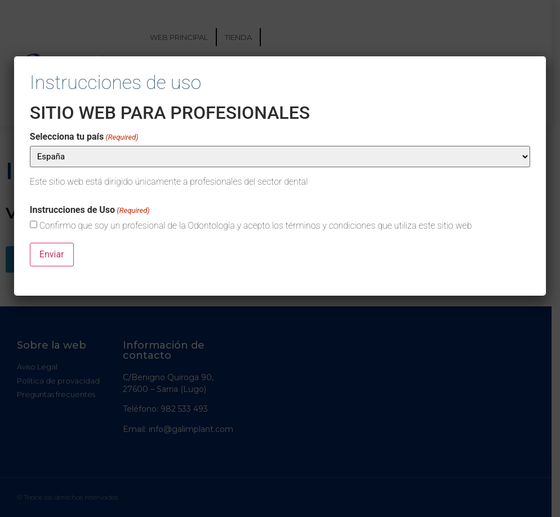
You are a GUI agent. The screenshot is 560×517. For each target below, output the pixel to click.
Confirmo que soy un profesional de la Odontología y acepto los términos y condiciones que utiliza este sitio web (255, 225)
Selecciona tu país (84, 136)
